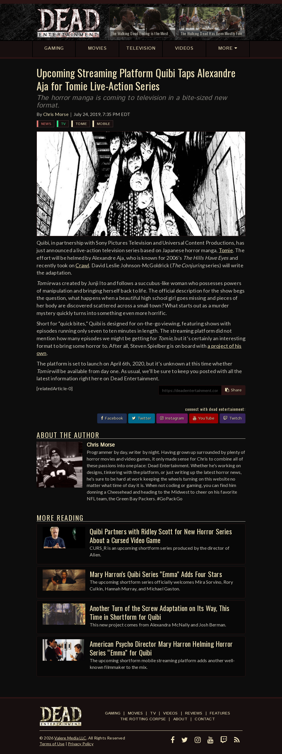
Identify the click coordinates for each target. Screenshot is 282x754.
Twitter (141, 418)
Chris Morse (55, 114)
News (46, 123)
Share (233, 390)
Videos (170, 713)
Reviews (193, 713)
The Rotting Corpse (143, 719)
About (180, 719)
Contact (205, 719)
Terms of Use (51, 743)
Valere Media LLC (70, 737)
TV (63, 123)
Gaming (112, 713)
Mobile (103, 123)
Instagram (172, 418)
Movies (135, 713)
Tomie (81, 123)
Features (220, 713)
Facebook (112, 418)
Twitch (232, 418)
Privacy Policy (80, 743)
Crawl (82, 265)
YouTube (203, 418)
